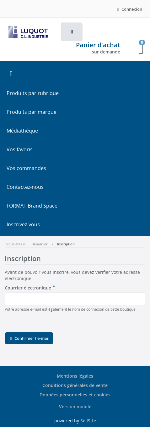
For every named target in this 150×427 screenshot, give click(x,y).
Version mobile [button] (75, 406)
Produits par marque (31, 111)
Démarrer (39, 244)
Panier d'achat (98, 45)
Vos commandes (26, 168)
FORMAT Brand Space (32, 205)
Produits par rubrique (33, 93)
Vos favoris (20, 149)
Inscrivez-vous (23, 224)
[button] (72, 32)
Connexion (128, 9)
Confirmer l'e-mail (29, 338)
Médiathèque (22, 130)
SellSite (88, 421)
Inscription (66, 244)
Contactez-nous (25, 186)
